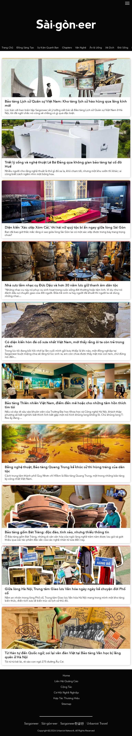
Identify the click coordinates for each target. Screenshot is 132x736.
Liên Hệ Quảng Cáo (66, 681)
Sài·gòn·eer (49, 723)
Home (66, 675)
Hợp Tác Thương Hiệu (66, 698)
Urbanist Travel (97, 723)
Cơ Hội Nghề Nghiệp (66, 692)
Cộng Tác (66, 687)
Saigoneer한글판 (72, 723)
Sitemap (66, 704)
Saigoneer (31, 723)
